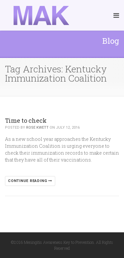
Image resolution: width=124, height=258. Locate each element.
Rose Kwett (37, 127)
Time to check (26, 120)
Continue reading (30, 181)
